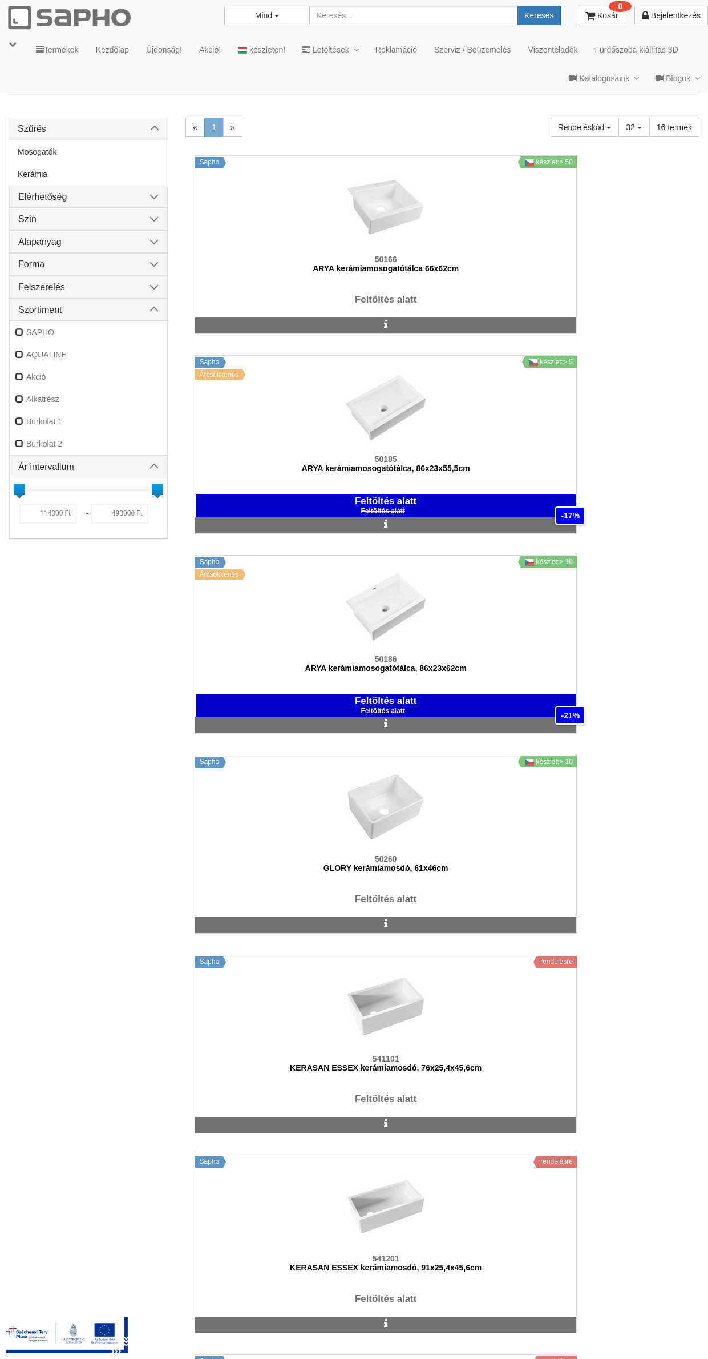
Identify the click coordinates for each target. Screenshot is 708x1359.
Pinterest (594, 1321)
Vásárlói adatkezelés (384, 1321)
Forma (31, 264)
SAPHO (40, 332)
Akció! (210, 49)
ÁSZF (259, 1321)
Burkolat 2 (44, 443)
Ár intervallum (46, 467)
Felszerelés (41, 287)
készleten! (261, 50)
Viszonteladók (553, 49)
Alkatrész (42, 399)
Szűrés (32, 129)
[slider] (19, 489)
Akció (36, 376)
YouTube (660, 1321)
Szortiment (40, 310)
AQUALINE (46, 354)
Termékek (57, 49)
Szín (27, 219)
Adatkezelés (308, 1321)
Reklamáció (396, 49)
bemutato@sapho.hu (301, 1276)
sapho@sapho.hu (59, 1276)
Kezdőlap (112, 49)
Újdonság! (164, 49)
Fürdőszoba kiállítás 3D (636, 49)
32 (633, 127)
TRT (185, 1321)
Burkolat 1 (44, 421)
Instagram (463, 1321)
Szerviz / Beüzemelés (472, 49)
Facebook (530, 1321)
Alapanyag (40, 242)
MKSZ (221, 1321)
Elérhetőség (42, 197)
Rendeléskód (585, 127)
